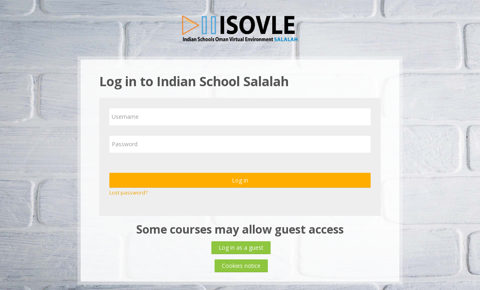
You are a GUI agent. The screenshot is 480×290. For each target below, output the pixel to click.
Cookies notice (241, 265)
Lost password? (128, 192)
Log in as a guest (241, 247)
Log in (240, 180)
